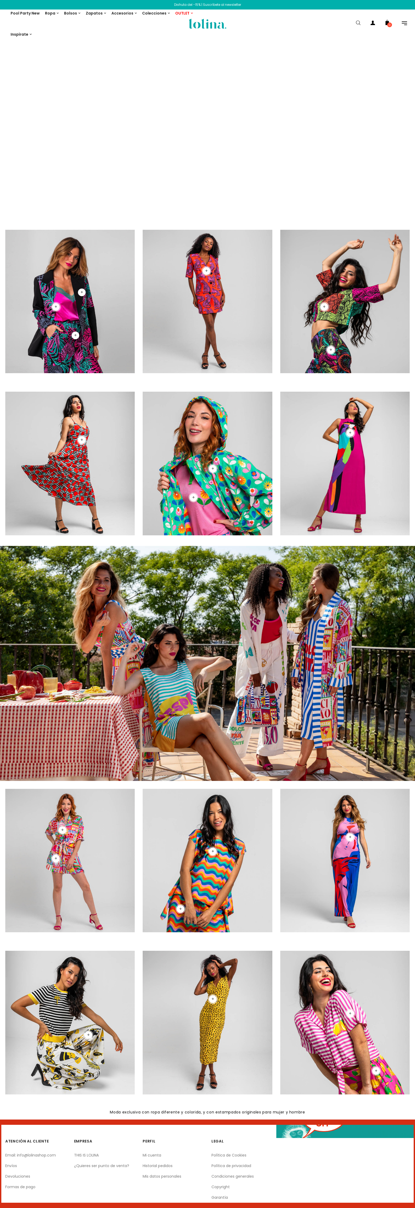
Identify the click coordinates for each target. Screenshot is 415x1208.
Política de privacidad (231, 1165)
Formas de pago (20, 1187)
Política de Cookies (228, 1155)
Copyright (220, 1187)
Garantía (219, 1197)
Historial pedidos (158, 1165)
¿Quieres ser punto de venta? (101, 1165)
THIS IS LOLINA (86, 1155)
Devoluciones (17, 1176)
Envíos (11, 1165)
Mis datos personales (162, 1176)
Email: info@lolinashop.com (30, 1155)
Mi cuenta (152, 1155)
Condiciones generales (232, 1176)
